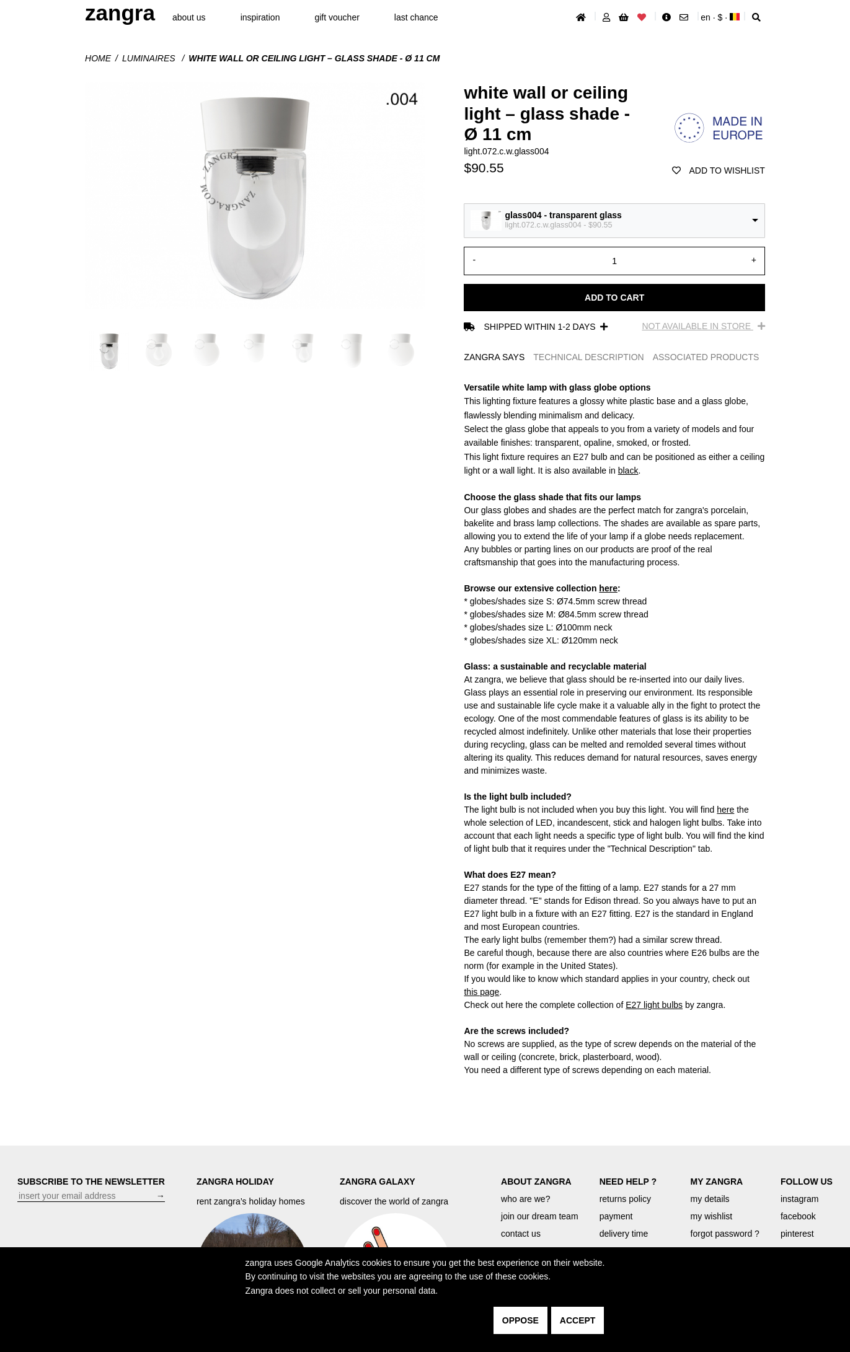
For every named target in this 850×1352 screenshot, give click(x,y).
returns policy (625, 1199)
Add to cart (614, 298)
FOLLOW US (807, 1181)
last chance (416, 17)
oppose (520, 1320)
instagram (799, 1199)
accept (578, 1320)
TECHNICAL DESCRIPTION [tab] (588, 357)
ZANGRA (120, 13)
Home (98, 58)
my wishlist (712, 1216)
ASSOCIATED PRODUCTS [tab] (706, 357)
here (608, 588)
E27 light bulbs (654, 1005)
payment (616, 1216)
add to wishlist (718, 170)
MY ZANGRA (717, 1181)
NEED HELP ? (628, 1181)
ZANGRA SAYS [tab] (494, 357)
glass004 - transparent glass (563, 215)
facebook (798, 1216)
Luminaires (149, 58)
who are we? (525, 1199)
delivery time (624, 1234)
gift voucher (336, 17)
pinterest (797, 1234)
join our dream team (539, 1216)
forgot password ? (725, 1234)
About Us (189, 17)
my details (710, 1199)
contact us (521, 1234)
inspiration (260, 17)
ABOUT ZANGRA (536, 1181)
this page (481, 992)
